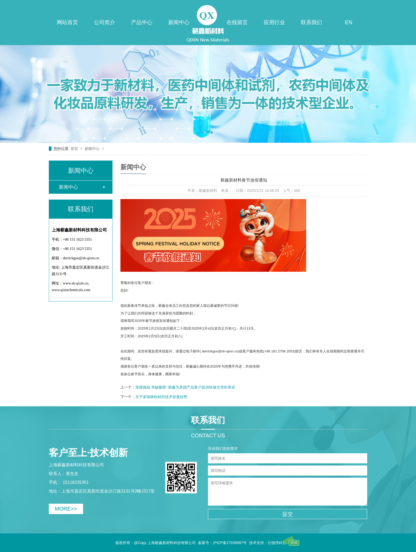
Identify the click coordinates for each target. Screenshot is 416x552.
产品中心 (141, 22)
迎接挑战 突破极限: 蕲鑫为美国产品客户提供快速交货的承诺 (185, 387)
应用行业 (274, 22)
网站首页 (67, 22)
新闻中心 (178, 22)
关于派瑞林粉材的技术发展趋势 (161, 397)
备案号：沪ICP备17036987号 (222, 543)
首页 (75, 148)
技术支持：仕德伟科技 (267, 543)
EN (348, 22)
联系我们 (311, 22)
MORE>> (66, 509)
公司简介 (104, 22)
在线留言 (237, 22)
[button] (204, 132)
